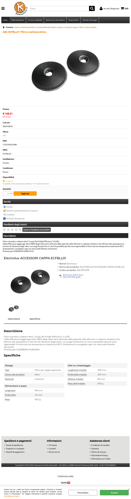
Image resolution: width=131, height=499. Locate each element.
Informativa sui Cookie (11, 496)
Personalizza (82, 492)
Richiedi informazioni (15, 218)
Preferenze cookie (65, 476)
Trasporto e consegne (15, 448)
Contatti (52, 448)
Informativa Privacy (99, 455)
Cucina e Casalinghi (35, 20)
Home (5, 20)
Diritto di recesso (98, 452)
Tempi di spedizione (14, 445)
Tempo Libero (73, 20)
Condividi (10, 214)
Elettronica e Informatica (55, 20)
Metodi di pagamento (15, 452)
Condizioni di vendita (100, 445)
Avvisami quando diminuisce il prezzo (22, 210)
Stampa (9, 206)
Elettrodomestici (18, 20)
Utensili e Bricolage (90, 20)
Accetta (114, 492)
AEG (4, 135)
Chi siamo (53, 445)
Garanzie (95, 448)
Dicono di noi (54, 452)
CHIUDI (129, 489)
